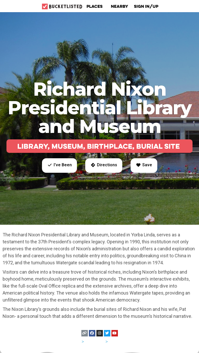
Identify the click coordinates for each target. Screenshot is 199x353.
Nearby (119, 6)
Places (96, 6)
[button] (59, 165)
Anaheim (118, 341)
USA (76, 341)
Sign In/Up (146, 6)
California (94, 341)
